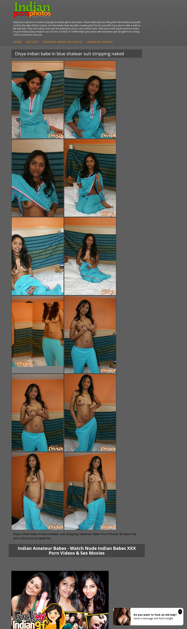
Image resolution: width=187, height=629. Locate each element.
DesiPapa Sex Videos (139, 477)
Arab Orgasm (82, 506)
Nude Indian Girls (32, 525)
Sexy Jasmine (30, 485)
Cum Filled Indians (85, 514)
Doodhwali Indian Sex (140, 510)
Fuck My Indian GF (138, 485)
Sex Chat (91, 26)
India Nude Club (84, 517)
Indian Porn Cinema (33, 506)
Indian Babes (135, 492)
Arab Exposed (83, 481)
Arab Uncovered (136, 496)
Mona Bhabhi (30, 477)
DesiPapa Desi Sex (86, 488)
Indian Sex (81, 485)
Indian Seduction (32, 514)
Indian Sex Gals (31, 517)
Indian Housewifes (85, 492)
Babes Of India (83, 510)
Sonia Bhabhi (30, 481)
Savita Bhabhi (30, 488)
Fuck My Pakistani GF (87, 496)
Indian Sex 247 (83, 521)
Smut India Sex (136, 521)
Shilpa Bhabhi (30, 496)
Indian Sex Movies (85, 29)
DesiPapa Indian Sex (87, 477)
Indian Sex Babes (32, 521)
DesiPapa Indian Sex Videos (121, 26)
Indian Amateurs (137, 488)
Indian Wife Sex (136, 517)
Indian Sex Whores (33, 510)
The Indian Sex (136, 506)
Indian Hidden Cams (139, 481)
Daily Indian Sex (136, 514)
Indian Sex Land (84, 525)
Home (76, 26)
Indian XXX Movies (138, 525)
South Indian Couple (34, 492)
